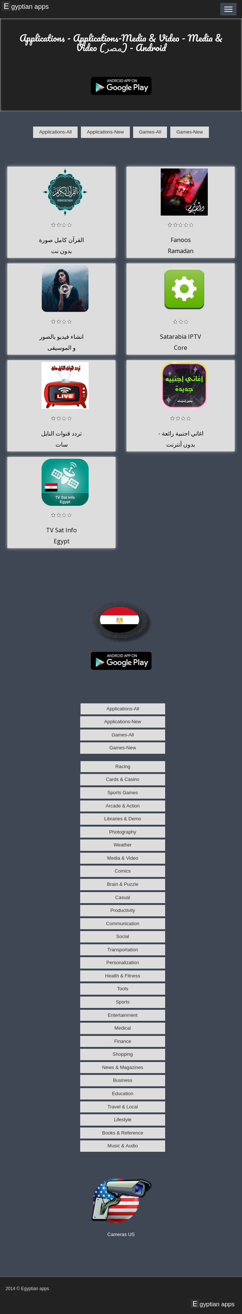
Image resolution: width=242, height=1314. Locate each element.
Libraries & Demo (122, 818)
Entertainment (123, 1015)
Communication (122, 923)
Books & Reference (122, 1133)
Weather (123, 845)
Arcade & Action (123, 806)
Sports (123, 1002)
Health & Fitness (122, 976)
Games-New (189, 132)
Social (122, 936)
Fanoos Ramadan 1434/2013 (180, 251)
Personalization (122, 962)
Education (123, 1093)
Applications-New (105, 132)
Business (122, 1080)
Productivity (122, 910)
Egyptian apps (26, 6)
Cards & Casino (122, 779)
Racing (122, 766)
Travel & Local (122, 1106)
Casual (122, 897)
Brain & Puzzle (122, 884)
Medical (122, 1028)
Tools (122, 988)
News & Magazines (122, 1067)
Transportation (122, 949)
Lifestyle (123, 1119)
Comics (123, 871)
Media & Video (122, 858)
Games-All (150, 132)
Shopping (123, 1054)
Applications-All (55, 132)
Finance (122, 1041)
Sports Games (122, 792)
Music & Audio (122, 1145)
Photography (122, 832)
